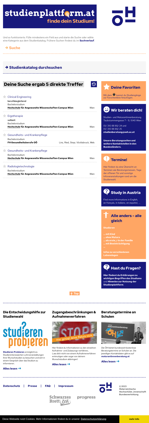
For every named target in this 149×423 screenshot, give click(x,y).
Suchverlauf (87, 40)
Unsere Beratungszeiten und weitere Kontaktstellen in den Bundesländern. (119, 143)
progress (86, 397)
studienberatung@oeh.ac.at (119, 132)
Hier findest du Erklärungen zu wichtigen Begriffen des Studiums (122, 277)
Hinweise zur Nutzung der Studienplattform (119, 283)
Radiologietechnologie (21, 166)
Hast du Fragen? (126, 268)
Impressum (65, 386)
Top (76, 293)
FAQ (48, 386)
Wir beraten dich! (126, 110)
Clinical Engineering (19, 97)
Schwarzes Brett (60, 400)
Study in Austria (126, 192)
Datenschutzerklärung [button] (93, 419)
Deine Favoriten (125, 87)
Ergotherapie (15, 116)
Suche (14, 47)
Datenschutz (11, 386)
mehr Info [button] (134, 419)
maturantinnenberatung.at (115, 356)
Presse (32, 386)
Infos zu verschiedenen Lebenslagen (116, 254)
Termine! (119, 159)
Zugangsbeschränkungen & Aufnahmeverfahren (74, 314)
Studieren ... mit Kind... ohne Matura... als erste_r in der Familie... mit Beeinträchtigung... (118, 237)
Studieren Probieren (14, 352)
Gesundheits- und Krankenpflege (27, 135)
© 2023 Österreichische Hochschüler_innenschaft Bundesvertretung (132, 390)
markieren (4, 96)
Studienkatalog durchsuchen (35, 67)
